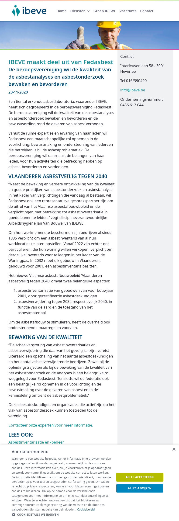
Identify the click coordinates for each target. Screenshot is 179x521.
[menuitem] (62, 11)
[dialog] (89, 483)
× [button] (174, 449)
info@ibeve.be (132, 90)
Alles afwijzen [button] (140, 488)
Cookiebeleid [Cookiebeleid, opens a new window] (86, 509)
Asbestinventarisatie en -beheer (36, 442)
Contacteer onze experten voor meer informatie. (50, 425)
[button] (61, 515)
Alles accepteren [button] (140, 477)
